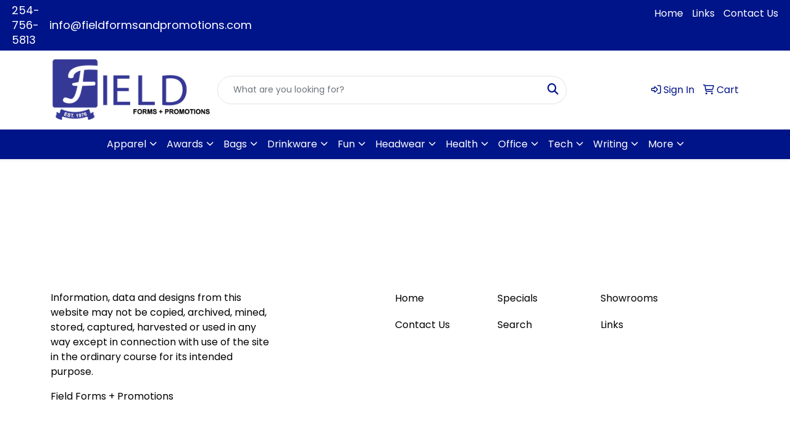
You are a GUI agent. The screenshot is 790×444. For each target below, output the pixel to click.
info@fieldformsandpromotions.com (150, 25)
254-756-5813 (26, 24)
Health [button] (462, 144)
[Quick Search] (379, 90)
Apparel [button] (126, 144)
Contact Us (750, 13)
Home (668, 13)
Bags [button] (235, 144)
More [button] (660, 144)
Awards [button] (185, 144)
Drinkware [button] (292, 144)
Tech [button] (560, 144)
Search (514, 325)
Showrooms (629, 298)
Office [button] (513, 144)
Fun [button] (346, 144)
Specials (517, 298)
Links (703, 13)
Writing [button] (610, 144)
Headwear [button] (400, 144)
